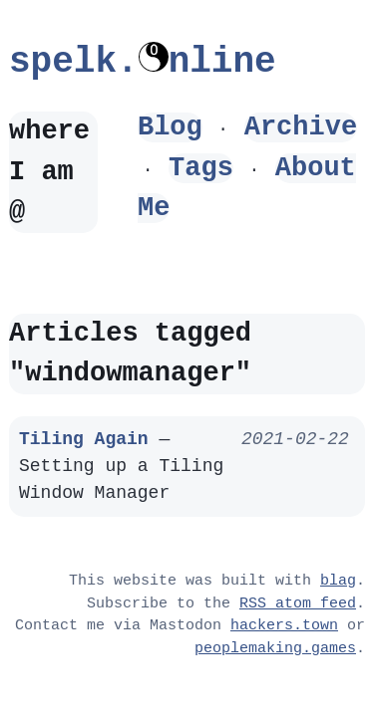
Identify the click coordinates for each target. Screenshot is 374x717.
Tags (201, 167)
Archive (300, 127)
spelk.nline (142, 62)
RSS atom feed (297, 604)
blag (338, 582)
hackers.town (284, 626)
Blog (170, 127)
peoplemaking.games (275, 649)
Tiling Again (84, 439)
